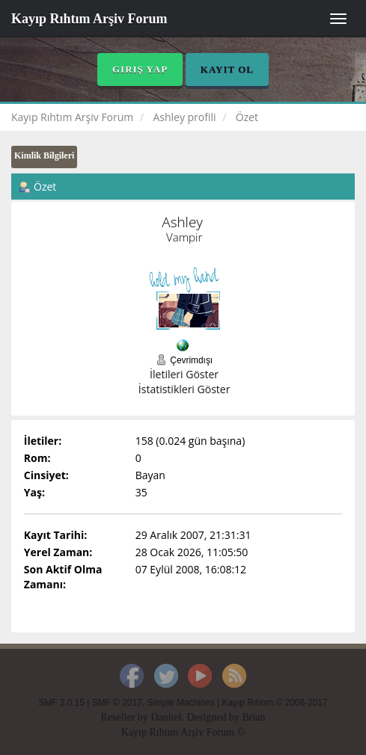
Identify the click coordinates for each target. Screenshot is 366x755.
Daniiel (165, 717)
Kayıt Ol (227, 69)
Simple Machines (181, 702)
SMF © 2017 (117, 702)
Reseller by (125, 717)
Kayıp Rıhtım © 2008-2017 (274, 702)
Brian (253, 717)
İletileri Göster (184, 374)
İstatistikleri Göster (184, 389)
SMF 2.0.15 (62, 702)
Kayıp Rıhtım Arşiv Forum (89, 18)
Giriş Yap (140, 69)
